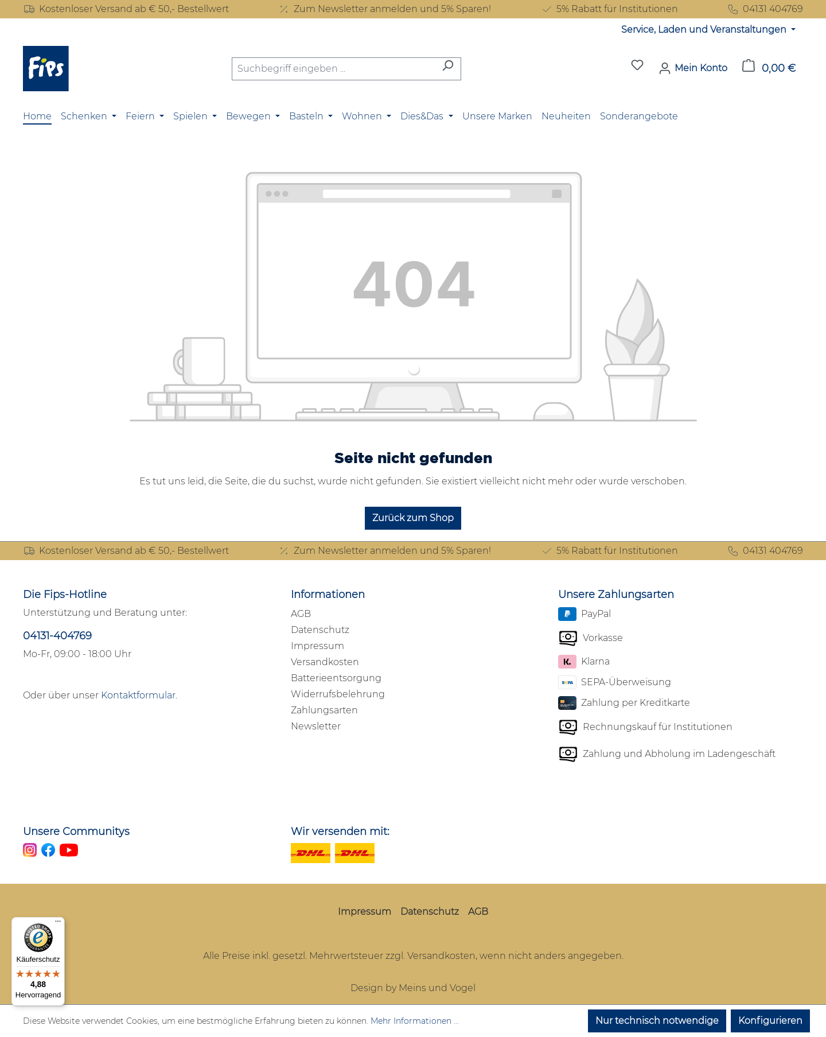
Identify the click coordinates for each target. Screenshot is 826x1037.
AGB (301, 613)
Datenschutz (320, 629)
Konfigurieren (770, 1020)
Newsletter (316, 726)
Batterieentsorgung (336, 678)
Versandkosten (325, 662)
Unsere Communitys (76, 831)
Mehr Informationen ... (415, 1021)
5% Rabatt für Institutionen (609, 9)
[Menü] (58, 924)
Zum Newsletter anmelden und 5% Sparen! (384, 9)
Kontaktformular (138, 695)
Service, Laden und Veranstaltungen (705, 29)
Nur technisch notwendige (657, 1020)
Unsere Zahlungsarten (616, 594)
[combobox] (333, 68)
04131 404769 (765, 9)
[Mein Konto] (693, 68)
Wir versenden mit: (340, 831)
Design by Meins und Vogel (413, 987)
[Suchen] (447, 68)
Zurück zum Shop (413, 517)
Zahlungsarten (324, 710)
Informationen (328, 594)
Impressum (317, 645)
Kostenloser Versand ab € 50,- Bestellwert (126, 9)
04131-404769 (57, 636)
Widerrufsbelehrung (338, 694)
